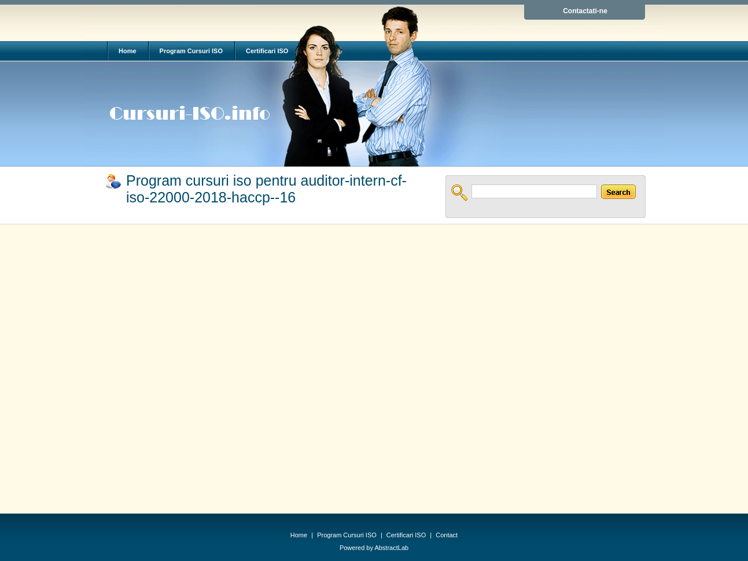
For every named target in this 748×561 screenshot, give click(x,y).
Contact (447, 535)
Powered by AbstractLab (374, 547)
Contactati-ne (585, 11)
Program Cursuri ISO (191, 50)
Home (128, 50)
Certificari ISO (267, 50)
